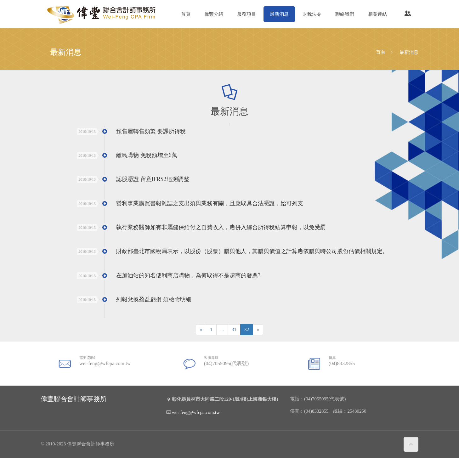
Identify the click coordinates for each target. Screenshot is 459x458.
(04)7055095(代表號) (227, 362)
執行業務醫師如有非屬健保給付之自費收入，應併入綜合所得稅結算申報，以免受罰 (221, 227)
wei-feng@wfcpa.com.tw (104, 362)
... (222, 329)
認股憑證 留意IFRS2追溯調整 (152, 179)
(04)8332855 (346, 362)
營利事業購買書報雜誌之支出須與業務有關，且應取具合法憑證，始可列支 (209, 203)
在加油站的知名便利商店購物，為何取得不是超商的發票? (188, 275)
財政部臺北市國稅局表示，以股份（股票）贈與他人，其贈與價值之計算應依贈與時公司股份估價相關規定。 (252, 251)
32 (246, 329)
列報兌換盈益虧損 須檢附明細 (153, 300)
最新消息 (409, 51)
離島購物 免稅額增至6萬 (146, 155)
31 (234, 329)
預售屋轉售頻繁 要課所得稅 (151, 131)
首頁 (380, 51)
